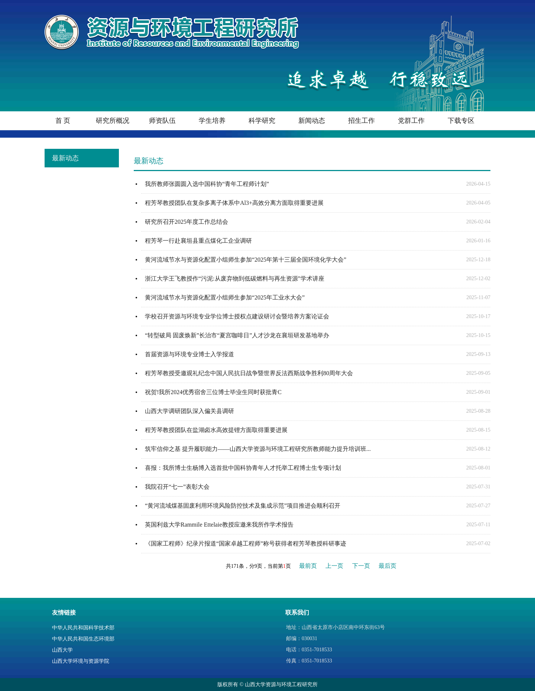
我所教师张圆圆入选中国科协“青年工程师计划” (207, 184)
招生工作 (361, 120)
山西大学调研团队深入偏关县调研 (189, 411)
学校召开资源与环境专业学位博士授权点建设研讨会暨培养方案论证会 (237, 316)
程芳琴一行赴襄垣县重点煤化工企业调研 (198, 241)
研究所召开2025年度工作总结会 (186, 222)
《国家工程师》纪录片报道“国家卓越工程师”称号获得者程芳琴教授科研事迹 (245, 543)
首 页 (63, 120)
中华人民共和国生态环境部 (83, 639)
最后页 (387, 566)
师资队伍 (162, 120)
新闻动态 (311, 120)
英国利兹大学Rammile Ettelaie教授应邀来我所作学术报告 (219, 524)
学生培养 (212, 120)
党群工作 (411, 120)
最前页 (308, 566)
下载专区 (461, 120)
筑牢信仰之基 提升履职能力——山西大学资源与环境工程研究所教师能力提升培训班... (258, 449)
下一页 (361, 566)
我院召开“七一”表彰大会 (177, 487)
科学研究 (262, 120)
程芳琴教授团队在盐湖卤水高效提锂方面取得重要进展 (216, 430)
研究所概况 (112, 120)
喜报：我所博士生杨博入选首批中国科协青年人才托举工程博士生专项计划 (243, 468)
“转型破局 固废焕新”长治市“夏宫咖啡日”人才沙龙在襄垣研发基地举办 (237, 335)
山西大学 (62, 650)
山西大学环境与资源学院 (80, 661)
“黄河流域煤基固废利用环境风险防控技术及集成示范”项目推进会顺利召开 (242, 505)
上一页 (334, 566)
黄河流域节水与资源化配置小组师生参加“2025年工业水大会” (225, 297)
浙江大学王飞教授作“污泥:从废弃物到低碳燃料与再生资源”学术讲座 (234, 278)
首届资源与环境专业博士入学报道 (189, 354)
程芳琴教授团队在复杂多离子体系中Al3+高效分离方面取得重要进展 (234, 203)
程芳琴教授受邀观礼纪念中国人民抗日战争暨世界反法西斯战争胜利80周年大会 (249, 373)
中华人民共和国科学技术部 (83, 628)
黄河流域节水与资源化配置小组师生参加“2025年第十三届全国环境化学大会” (245, 259)
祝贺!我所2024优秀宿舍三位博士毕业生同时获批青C (213, 392)
